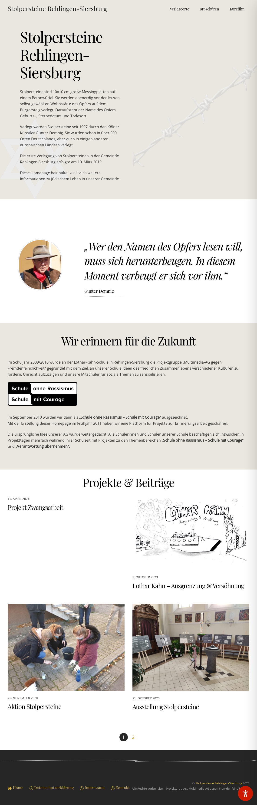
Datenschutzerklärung (52, 787)
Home (15, 787)
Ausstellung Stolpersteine (165, 707)
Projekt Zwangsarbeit (35, 507)
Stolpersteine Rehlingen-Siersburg (218, 783)
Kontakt (120, 787)
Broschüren (209, 9)
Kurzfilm (237, 9)
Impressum (92, 787)
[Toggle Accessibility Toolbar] (245, 793)
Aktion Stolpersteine (34, 706)
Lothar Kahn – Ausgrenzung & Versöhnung (188, 586)
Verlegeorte (179, 9)
